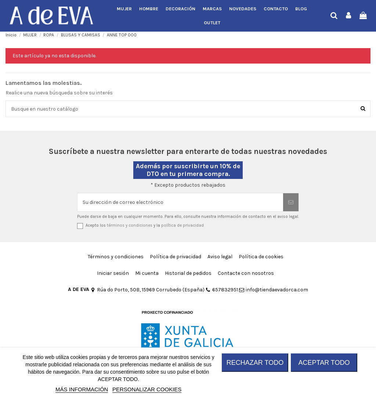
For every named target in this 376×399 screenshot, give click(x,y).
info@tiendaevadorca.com (273, 290)
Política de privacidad (175, 257)
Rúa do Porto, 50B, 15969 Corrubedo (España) (147, 290)
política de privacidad (182, 225)
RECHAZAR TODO (255, 362)
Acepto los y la (145, 225)
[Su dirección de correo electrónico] (180, 202)
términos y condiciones (129, 225)
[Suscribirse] (291, 202)
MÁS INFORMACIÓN (81, 389)
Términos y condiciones (116, 257)
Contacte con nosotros (246, 273)
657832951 (222, 290)
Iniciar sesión (113, 273)
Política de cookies (261, 257)
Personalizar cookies (146, 389)
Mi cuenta (147, 273)
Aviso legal (219, 257)
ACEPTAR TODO (324, 362)
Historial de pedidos (188, 273)
